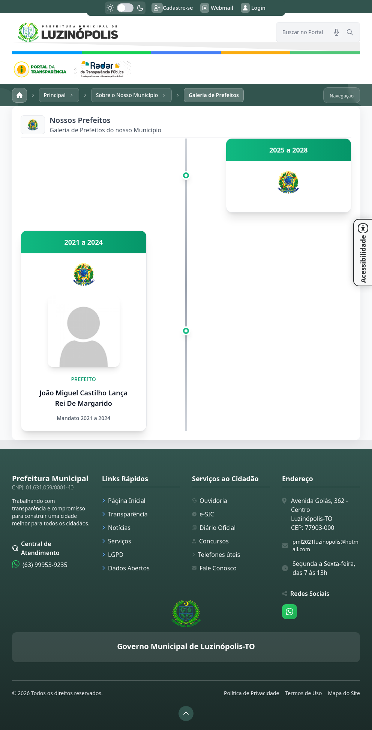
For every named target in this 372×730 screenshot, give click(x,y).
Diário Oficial (214, 528)
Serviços (116, 541)
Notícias (116, 528)
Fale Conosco (214, 568)
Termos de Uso (303, 693)
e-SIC (203, 514)
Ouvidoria (209, 501)
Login (253, 8)
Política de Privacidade (251, 693)
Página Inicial (124, 501)
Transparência (125, 514)
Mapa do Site (344, 693)
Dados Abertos (126, 568)
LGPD (112, 554)
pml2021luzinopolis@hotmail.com (325, 545)
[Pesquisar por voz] (336, 32)
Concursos (210, 541)
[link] (139, 32)
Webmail (216, 8)
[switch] (125, 7)
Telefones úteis (216, 554)
